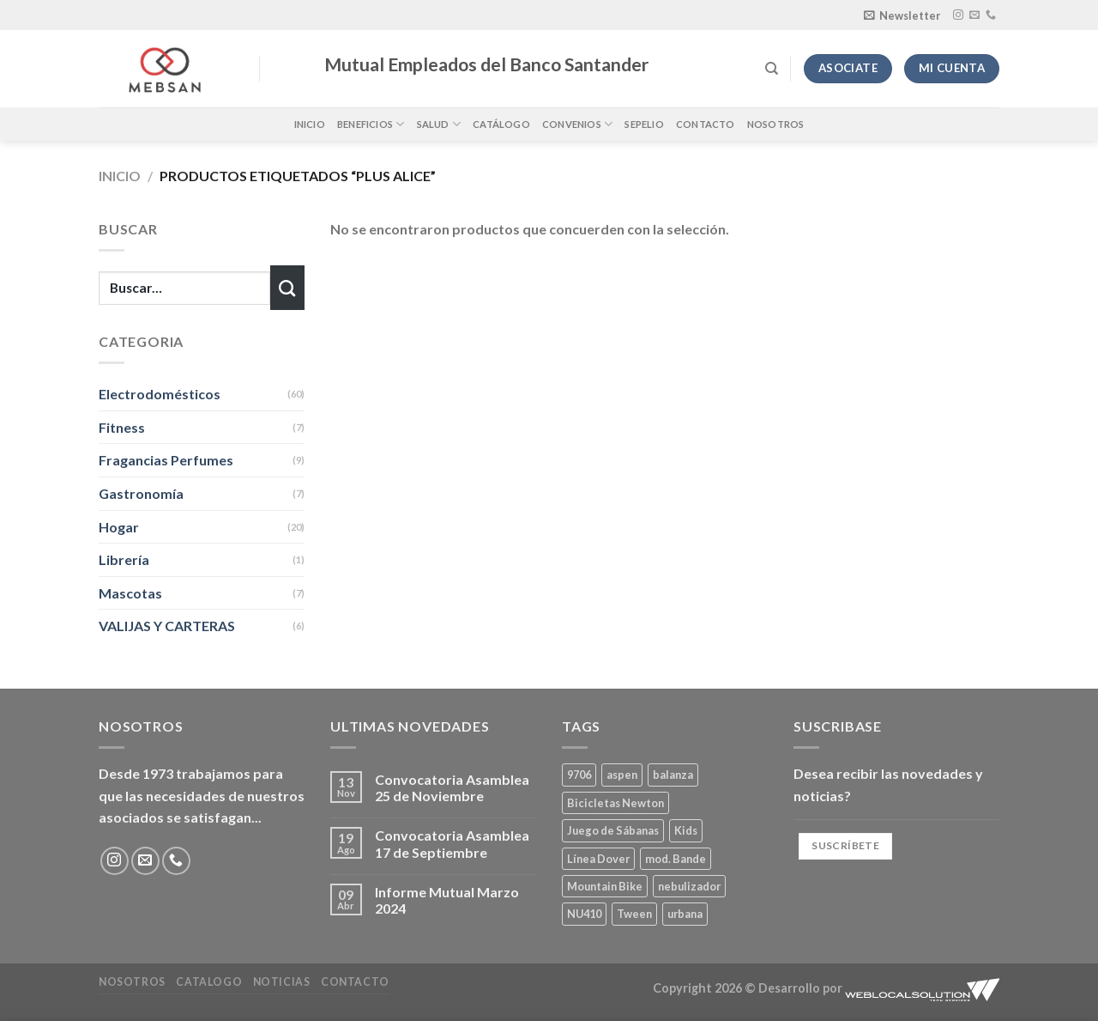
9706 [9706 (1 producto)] (579, 774)
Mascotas (130, 593)
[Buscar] (771, 68)
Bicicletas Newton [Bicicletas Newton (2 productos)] (615, 803)
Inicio (309, 124)
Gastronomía (141, 493)
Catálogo (501, 124)
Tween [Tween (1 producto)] (634, 914)
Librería (124, 559)
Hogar (119, 527)
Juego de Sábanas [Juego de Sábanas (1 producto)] (613, 830)
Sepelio (644, 124)
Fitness (122, 427)
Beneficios (371, 124)
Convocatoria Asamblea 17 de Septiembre (452, 843)
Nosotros (776, 124)
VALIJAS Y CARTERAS (167, 625)
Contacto (705, 124)
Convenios (577, 124)
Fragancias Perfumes (166, 460)
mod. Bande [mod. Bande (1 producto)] (675, 859)
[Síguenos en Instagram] (958, 15)
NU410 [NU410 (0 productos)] (584, 914)
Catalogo (209, 981)
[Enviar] (287, 287)
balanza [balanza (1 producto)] (673, 774)
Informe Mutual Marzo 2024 (447, 900)
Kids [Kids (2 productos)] (685, 830)
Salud (439, 124)
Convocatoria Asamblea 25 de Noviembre (452, 787)
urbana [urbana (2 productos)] (685, 914)
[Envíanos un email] (974, 15)
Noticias (282, 981)
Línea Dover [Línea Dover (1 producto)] (598, 859)
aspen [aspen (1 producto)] (621, 774)
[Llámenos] (991, 15)
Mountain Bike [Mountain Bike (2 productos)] (605, 886)
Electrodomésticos (159, 394)
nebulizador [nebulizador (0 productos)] (689, 886)
